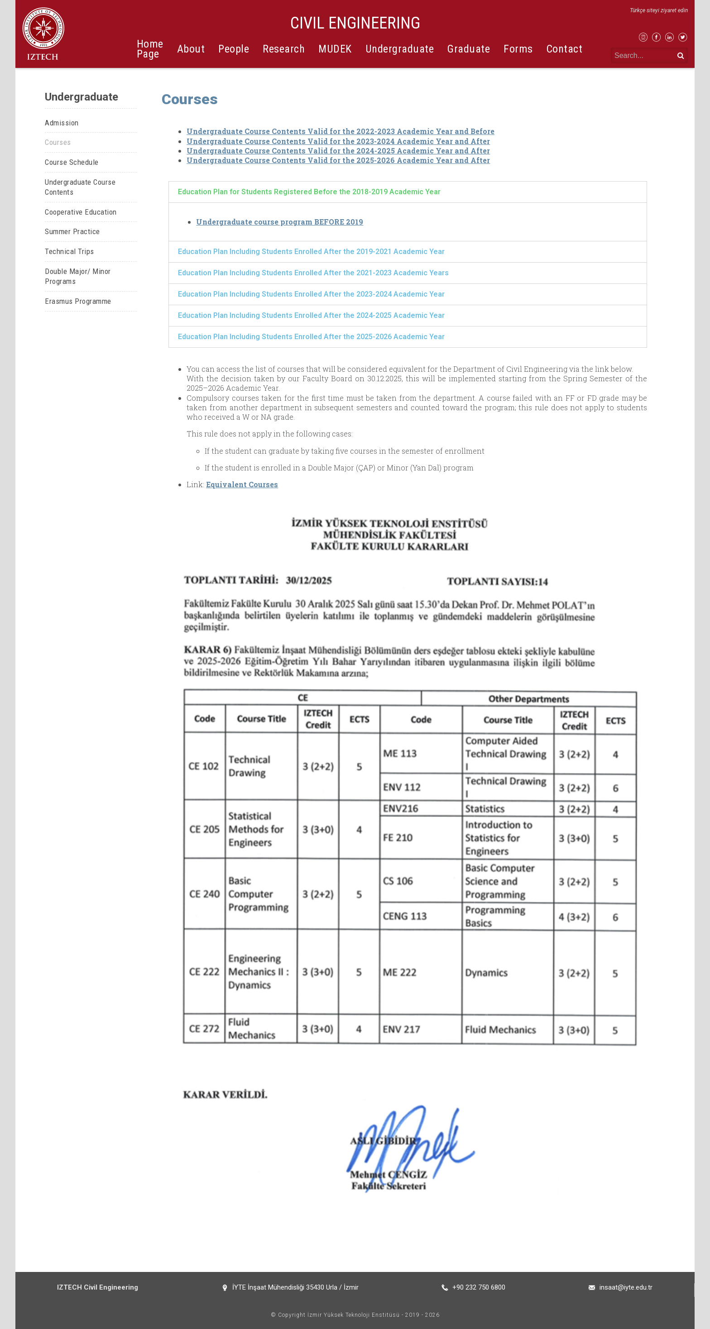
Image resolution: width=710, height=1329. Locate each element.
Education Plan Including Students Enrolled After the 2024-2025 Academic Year (311, 315)
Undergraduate (399, 49)
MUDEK (335, 49)
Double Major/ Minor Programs (78, 276)
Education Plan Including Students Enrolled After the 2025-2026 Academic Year (311, 336)
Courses (58, 142)
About (191, 49)
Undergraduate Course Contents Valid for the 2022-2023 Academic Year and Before (340, 131)
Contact (565, 49)
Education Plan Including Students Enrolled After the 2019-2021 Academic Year (311, 251)
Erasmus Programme (78, 301)
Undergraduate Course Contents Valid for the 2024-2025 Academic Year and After (338, 150)
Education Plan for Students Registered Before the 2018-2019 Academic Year (309, 191)
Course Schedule (72, 162)
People (233, 49)
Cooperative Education (81, 211)
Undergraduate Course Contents (80, 187)
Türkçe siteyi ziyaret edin (659, 10)
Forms (518, 49)
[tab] (408, 192)
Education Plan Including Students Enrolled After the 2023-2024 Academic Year (311, 294)
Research (284, 49)
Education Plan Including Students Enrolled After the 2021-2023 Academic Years (313, 273)
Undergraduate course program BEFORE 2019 (279, 221)
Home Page (150, 49)
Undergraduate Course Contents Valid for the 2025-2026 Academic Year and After (338, 160)
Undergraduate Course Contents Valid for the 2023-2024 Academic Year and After (338, 141)
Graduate (468, 49)
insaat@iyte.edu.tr (626, 1287)
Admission (62, 122)
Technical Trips (69, 251)
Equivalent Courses (242, 484)
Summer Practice (72, 231)
